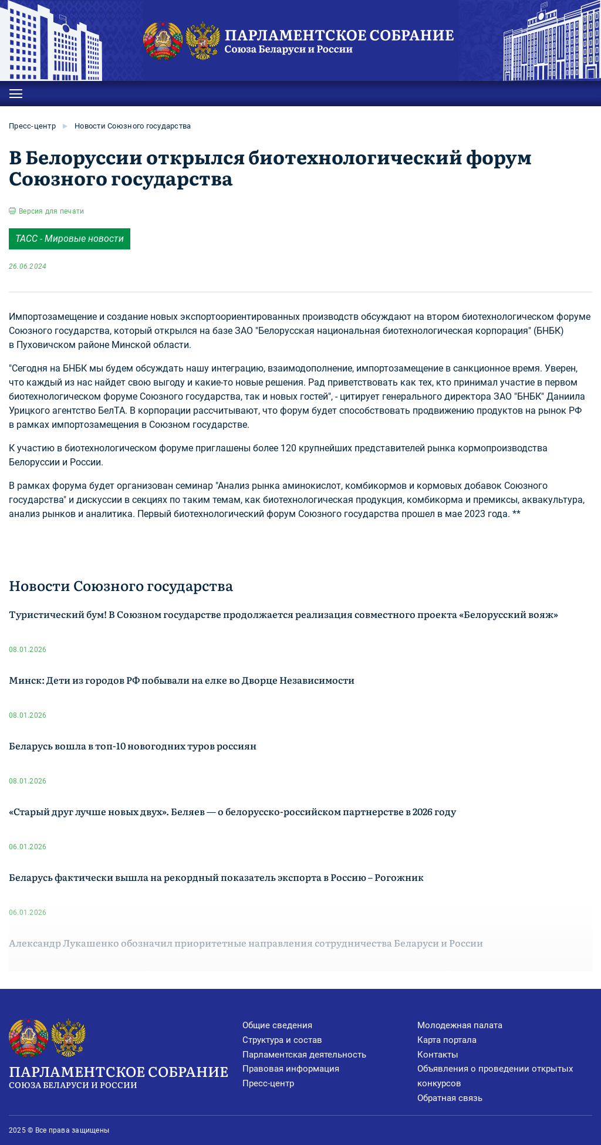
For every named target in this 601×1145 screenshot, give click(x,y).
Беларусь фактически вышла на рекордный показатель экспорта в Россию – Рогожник (216, 877)
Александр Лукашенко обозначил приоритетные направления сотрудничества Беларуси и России (246, 942)
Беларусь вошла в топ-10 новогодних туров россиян (132, 745)
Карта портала (447, 1040)
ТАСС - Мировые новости (69, 238)
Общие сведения (277, 1025)
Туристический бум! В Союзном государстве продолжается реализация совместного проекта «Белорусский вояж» (283, 614)
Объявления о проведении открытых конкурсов (495, 1076)
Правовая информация (290, 1068)
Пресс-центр (32, 125)
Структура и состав (282, 1040)
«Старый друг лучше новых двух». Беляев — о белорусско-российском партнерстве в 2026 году (232, 811)
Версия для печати (51, 211)
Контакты (437, 1054)
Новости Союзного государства (133, 125)
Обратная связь (449, 1098)
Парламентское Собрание (125, 1075)
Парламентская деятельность (304, 1054)
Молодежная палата (459, 1025)
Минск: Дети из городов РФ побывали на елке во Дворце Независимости (181, 680)
